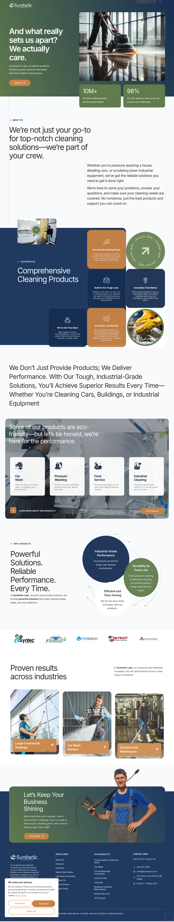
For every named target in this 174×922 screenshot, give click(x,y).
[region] (31, 898)
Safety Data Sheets (64, 873)
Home (43, 5)
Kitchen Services (102, 894)
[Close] (55, 880)
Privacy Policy (21, 896)
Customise (31, 903)
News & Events (120, 5)
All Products (99, 899)
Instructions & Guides (65, 877)
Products (69, 5)
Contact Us (61, 881)
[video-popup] (36, 230)
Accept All (43, 910)
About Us (55, 5)
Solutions (85, 5)
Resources (102, 5)
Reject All (19, 910)
